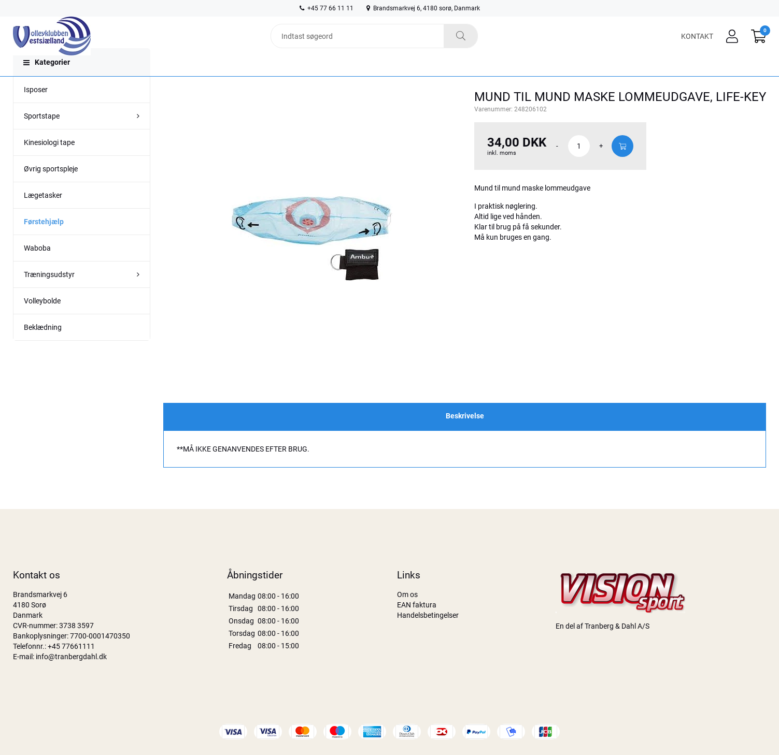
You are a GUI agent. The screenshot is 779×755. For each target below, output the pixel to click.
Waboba (37, 269)
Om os (407, 594)
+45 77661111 (71, 646)
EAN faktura (416, 605)
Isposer (36, 110)
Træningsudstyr (49, 295)
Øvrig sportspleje (51, 189)
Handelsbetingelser (428, 615)
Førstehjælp (44, 242)
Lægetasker (43, 216)
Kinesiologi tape (49, 163)
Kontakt (697, 42)
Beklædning (43, 348)
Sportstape (42, 137)
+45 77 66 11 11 (326, 8)
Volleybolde (42, 321)
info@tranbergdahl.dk (71, 656)
